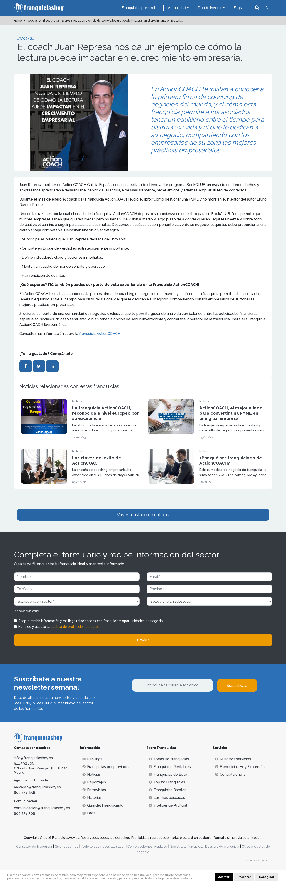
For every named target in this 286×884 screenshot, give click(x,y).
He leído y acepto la (58, 627)
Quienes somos (66, 846)
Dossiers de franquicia (222, 846)
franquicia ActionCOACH (99, 334)
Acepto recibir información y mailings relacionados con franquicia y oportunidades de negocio (90, 621)
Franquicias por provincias (106, 767)
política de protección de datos (75, 627)
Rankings (92, 759)
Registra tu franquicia (186, 846)
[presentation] (166, 704)
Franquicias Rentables (170, 767)
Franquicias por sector (140, 8)
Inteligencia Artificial (168, 805)
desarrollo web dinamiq (259, 860)
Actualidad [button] (177, 8)
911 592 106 (24, 763)
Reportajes (94, 782)
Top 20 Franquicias (167, 782)
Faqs (238, 8)
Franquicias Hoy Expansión (240, 767)
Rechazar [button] (244, 877)
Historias (92, 797)
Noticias (91, 774)
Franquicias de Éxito (168, 774)
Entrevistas (94, 790)
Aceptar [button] (224, 877)
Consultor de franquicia (34, 846)
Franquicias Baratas (167, 790)
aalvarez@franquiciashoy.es (37, 787)
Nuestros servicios (233, 759)
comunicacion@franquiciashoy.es (42, 808)
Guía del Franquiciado (102, 805)
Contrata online (230, 774)
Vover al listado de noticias (143, 514)
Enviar (143, 640)
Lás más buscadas (167, 797)
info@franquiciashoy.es (33, 758)
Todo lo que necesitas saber (103, 846)
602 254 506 (24, 813)
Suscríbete (237, 685)
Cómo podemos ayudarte (147, 846)
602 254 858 (24, 792)
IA (266, 8)
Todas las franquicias (169, 759)
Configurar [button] (266, 877)
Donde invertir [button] (210, 8)
